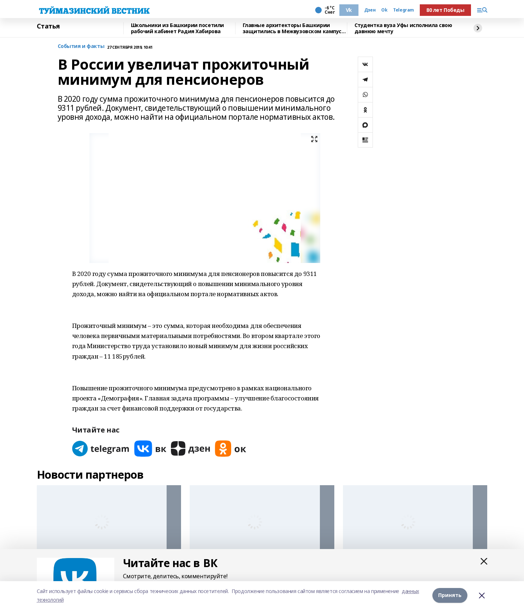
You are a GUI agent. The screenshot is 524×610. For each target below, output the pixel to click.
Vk (349, 9)
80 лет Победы (445, 9)
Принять (450, 595)
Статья (48, 26)
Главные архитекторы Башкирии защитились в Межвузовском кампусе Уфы (294, 28)
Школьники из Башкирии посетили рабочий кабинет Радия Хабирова (177, 28)
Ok (384, 10)
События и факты (81, 46)
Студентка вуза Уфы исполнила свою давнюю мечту (403, 28)
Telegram (403, 10)
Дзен (369, 10)
